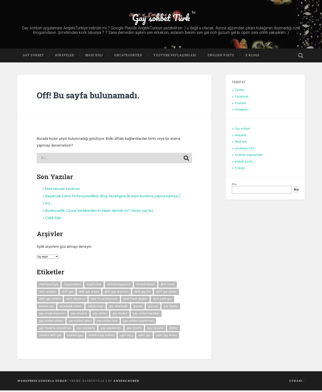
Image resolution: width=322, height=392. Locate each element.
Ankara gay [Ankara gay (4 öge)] (46, 308)
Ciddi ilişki (53, 219)
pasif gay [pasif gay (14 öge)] (144, 337)
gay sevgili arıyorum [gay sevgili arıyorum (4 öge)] (52, 315)
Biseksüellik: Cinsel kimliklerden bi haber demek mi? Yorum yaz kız (99, 212)
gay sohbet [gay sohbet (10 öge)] (120, 315)
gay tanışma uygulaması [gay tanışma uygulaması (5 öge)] (55, 329)
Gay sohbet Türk (161, 18)
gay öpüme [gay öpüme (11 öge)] (134, 329)
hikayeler (64, 57)
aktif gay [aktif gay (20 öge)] (67, 293)
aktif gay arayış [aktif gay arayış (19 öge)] (89, 293)
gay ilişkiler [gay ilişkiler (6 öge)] (171, 308)
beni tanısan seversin (62, 190)
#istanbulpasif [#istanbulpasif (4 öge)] (145, 286)
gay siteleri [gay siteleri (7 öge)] (100, 315)
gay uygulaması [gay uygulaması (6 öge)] (111, 329)
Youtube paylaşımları (175, 57)
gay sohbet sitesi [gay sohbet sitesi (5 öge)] (80, 322)
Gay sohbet (33, 57)
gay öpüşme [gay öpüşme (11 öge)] (155, 329)
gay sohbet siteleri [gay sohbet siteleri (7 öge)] (51, 322)
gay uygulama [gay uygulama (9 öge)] (86, 329)
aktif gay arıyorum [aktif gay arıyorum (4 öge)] (117, 293)
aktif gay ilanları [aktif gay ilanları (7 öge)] (166, 293)
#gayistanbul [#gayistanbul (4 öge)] (72, 286)
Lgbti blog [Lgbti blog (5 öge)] (126, 337)
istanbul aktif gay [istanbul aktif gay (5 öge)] (50, 337)
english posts (221, 57)
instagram (241, 111)
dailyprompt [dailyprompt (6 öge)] (96, 308)
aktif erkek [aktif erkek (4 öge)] (168, 286)
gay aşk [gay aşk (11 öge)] (153, 308)
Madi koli (94, 57)
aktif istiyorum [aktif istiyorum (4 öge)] (75, 300)
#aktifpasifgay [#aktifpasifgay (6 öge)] (48, 286)
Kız (47, 205)
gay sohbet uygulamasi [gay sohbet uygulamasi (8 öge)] (138, 322)
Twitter (239, 91)
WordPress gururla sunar (42, 382)
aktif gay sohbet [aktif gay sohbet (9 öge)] (50, 300)
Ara (234, 186)
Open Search (301, 57)
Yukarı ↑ (297, 382)
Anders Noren (126, 382)
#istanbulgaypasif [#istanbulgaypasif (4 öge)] (119, 286)
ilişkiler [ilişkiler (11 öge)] (173, 329)
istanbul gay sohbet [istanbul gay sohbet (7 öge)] (101, 337)
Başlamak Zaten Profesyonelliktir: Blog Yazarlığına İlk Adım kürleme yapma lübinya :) (113, 197)
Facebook (241, 98)
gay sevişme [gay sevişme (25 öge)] (79, 315)
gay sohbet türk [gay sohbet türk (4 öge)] (107, 322)
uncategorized (128, 57)
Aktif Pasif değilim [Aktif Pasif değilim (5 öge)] (135, 300)
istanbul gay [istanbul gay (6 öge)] (75, 337)
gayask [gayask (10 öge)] (138, 308)
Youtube (240, 105)
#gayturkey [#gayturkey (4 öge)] (93, 286)
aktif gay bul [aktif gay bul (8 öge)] (142, 293)
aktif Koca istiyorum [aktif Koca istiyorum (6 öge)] (104, 300)
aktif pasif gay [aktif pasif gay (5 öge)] (162, 300)
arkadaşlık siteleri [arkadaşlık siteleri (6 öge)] (71, 308)
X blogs (252, 57)
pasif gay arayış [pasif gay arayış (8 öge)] (166, 337)
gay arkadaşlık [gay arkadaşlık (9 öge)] (118, 308)
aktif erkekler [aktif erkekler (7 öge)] (47, 293)
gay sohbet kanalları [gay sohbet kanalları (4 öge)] (146, 315)
